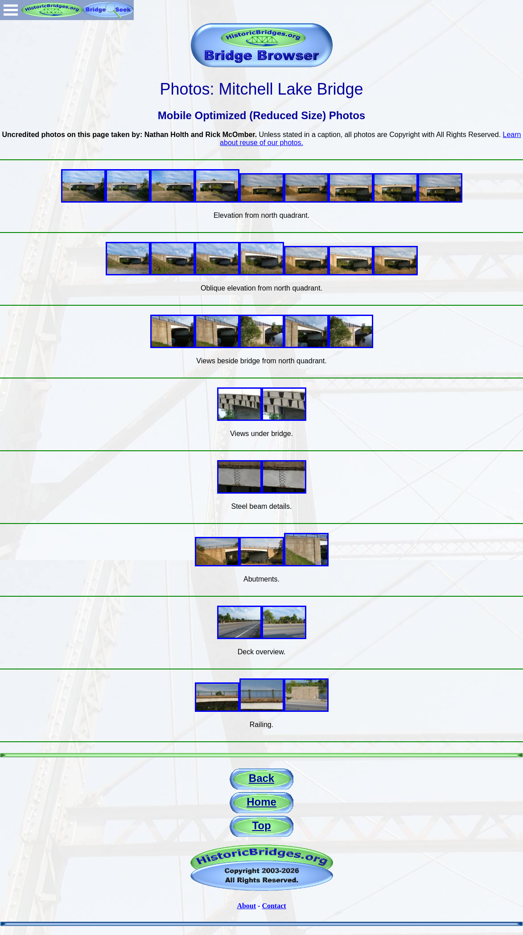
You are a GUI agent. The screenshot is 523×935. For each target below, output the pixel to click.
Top (261, 825)
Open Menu (10, 10)
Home (261, 802)
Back (261, 778)
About (246, 906)
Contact (274, 906)
